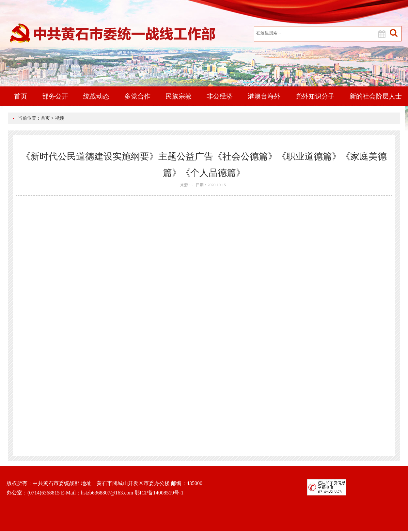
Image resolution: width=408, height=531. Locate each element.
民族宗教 (178, 96)
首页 (20, 96)
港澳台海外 (264, 96)
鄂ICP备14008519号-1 (158, 492)
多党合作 (137, 96)
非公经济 (220, 96)
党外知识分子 (315, 96)
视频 (59, 118)
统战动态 (96, 96)
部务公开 (55, 96)
